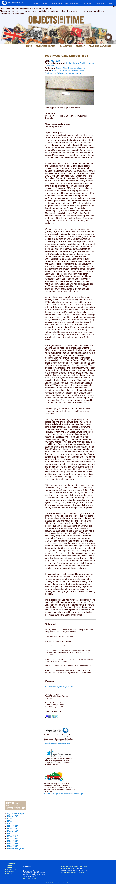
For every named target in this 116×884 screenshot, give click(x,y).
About (44, 4)
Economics (79, 71)
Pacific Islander (87, 63)
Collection (66, 46)
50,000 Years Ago (15, 814)
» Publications (10, 869)
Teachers (100, 4)
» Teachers (9, 873)
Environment (50, 73)
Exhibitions (56, 4)
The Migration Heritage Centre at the (74, 866)
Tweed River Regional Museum (70, 68)
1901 (9, 834)
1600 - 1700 (12, 816)
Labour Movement (73, 73)
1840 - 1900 (12, 831)
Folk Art (60, 73)
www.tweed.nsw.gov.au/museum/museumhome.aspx (63, 794)
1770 (9, 819)
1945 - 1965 (54, 61)
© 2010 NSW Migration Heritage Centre (58, 883)
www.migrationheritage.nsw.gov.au (57, 743)
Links (110, 4)
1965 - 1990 (12, 846)
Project (80, 46)
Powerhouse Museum (68, 868)
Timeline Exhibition (45, 46)
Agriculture (57, 71)
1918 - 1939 (12, 839)
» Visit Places (10, 868)
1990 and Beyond (15, 849)
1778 (9, 821)
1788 (9, 824)
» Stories (8, 866)
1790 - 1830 (12, 826)
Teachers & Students (100, 46)
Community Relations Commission (73, 872)
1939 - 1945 (12, 841)
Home (36, 4)
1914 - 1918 (12, 836)
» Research (9, 871)
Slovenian (49, 66)
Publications (72, 4)
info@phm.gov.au (29, 878)
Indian (69, 63)
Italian (76, 63)
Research (87, 4)
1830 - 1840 (12, 829)
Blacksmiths (68, 71)
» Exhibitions (10, 864)
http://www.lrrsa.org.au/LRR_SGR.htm (59, 687)
